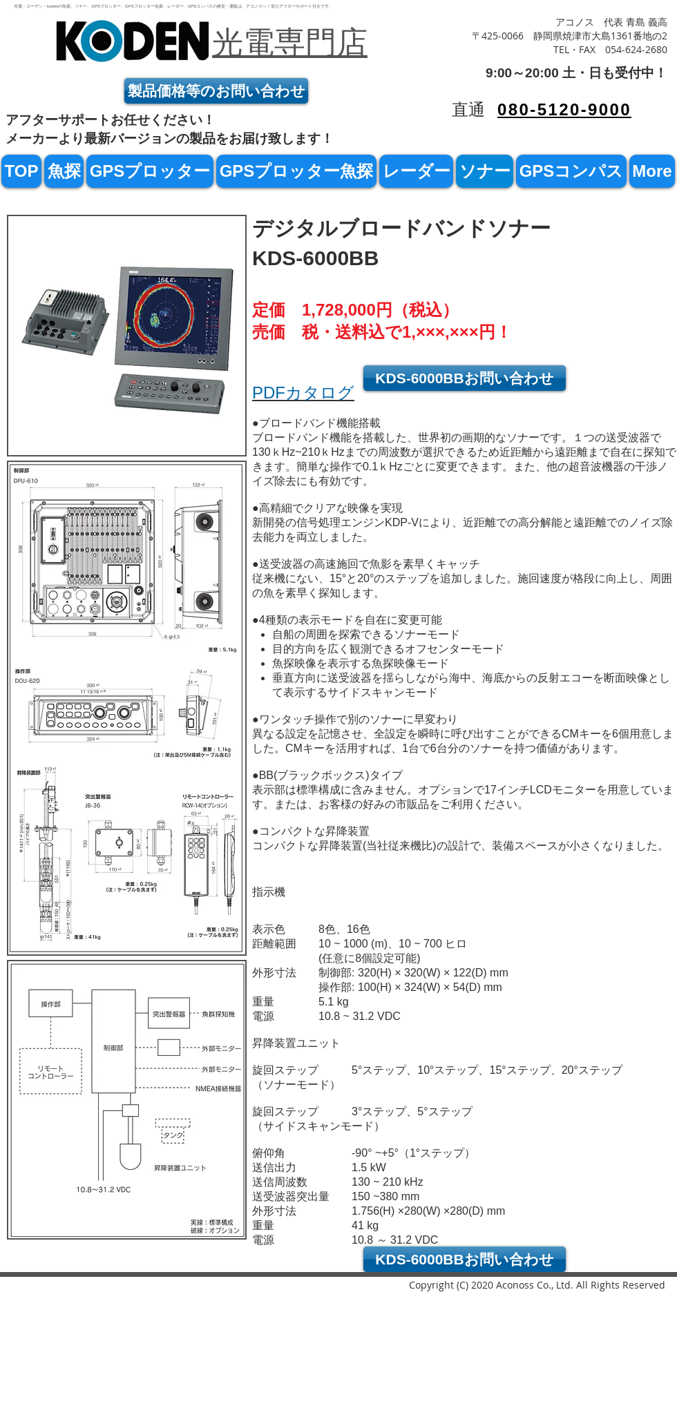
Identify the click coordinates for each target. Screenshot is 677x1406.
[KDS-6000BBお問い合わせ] (464, 378)
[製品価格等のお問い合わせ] (216, 91)
